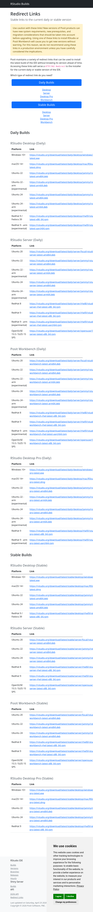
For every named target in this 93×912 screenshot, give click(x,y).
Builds (13, 865)
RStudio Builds (19, 4)
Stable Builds (46, 105)
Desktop (46, 89)
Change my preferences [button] (66, 902)
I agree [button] (59, 896)
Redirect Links (16, 897)
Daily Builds (46, 82)
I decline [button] (70, 896)
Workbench (47, 99)
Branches (14, 871)
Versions (14, 868)
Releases (14, 875)
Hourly (13, 878)
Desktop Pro (46, 96)
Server (46, 93)
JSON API (14, 894)
